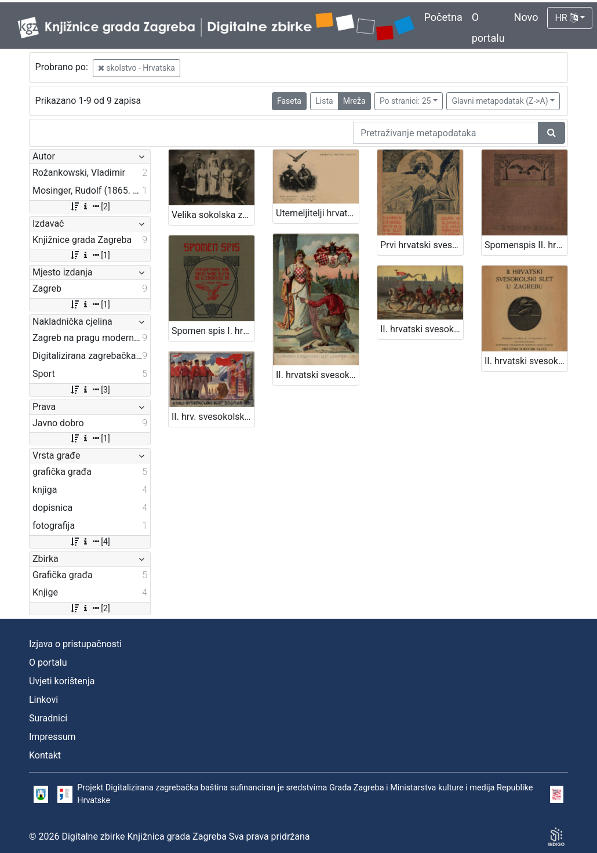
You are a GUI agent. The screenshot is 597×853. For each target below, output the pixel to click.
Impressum (52, 736)
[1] (90, 255)
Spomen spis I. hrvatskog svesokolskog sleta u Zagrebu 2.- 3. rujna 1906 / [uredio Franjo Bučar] (213, 330)
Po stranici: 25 (405, 101)
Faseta (289, 101)
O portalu (48, 662)
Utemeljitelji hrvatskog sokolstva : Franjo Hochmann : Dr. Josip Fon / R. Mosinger (317, 213)
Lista (324, 101)
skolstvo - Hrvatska (136, 67)
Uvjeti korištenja (61, 681)
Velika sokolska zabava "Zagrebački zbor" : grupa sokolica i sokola (213, 214)
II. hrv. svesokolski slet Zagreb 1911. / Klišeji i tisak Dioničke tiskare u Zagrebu (213, 416)
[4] (90, 541)
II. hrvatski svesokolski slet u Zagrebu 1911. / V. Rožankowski (317, 374)
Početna (443, 17)
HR (566, 17)
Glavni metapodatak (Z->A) (500, 101)
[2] (90, 206)
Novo (526, 17)
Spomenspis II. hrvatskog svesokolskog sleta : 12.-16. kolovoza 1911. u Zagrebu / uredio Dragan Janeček (526, 245)
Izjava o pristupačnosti (75, 643)
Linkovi (43, 699)
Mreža (354, 101)
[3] (90, 389)
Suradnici (48, 718)
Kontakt (45, 755)
